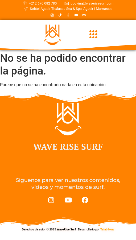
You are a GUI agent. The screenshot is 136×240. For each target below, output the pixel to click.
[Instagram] (52, 15)
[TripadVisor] (84, 15)
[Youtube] (76, 15)
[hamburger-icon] (94, 35)
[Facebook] (68, 15)
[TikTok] (60, 15)
